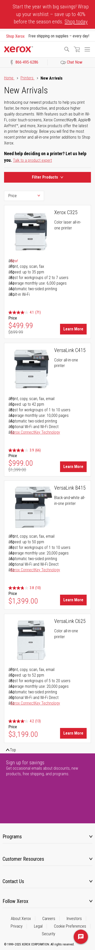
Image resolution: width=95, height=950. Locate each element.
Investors (74, 918)
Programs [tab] (12, 837)
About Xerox (21, 918)
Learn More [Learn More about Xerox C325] (73, 329)
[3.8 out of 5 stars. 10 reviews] (24, 588)
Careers (48, 918)
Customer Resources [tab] (23, 859)
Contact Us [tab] (13, 881)
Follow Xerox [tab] (15, 901)
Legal (38, 926)
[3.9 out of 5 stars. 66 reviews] (24, 450)
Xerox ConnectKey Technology (35, 432)
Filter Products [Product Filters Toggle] (47, 177)
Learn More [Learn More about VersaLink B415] (73, 599)
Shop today (76, 22)
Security (48, 933)
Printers (27, 78)
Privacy (17, 926)
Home (9, 78)
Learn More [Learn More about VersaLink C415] (73, 466)
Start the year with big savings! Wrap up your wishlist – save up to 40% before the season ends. (51, 14)
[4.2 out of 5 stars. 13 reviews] (24, 721)
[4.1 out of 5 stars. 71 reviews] (24, 312)
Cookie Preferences (70, 926)
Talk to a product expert (32, 160)
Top (13, 750)
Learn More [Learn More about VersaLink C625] (73, 733)
